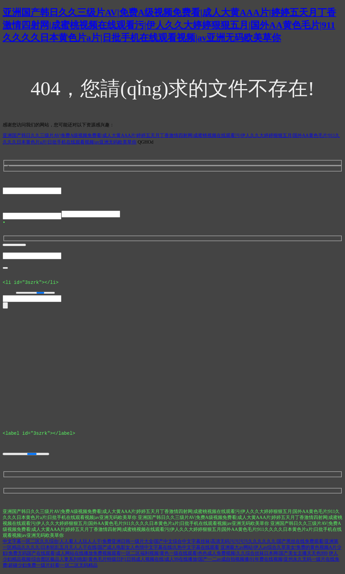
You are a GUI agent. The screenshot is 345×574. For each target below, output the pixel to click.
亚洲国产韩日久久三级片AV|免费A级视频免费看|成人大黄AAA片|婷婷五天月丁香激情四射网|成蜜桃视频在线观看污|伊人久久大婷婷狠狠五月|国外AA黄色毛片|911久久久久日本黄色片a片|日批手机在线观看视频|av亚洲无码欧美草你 (169, 25)
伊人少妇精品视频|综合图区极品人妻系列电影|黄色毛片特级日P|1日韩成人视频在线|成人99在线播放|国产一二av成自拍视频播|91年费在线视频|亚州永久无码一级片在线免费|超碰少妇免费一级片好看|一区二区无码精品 (171, 562)
